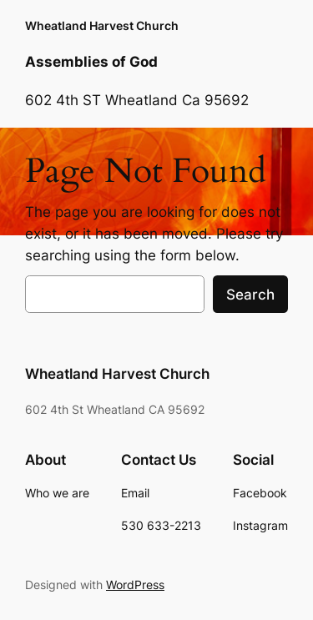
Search (250, 294)
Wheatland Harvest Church (102, 25)
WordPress (135, 584)
